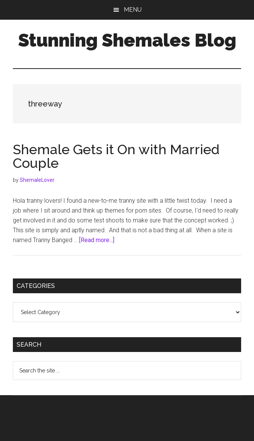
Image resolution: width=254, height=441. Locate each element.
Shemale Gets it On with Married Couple (116, 156)
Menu (133, 9)
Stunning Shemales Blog (127, 40)
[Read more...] (96, 240)
